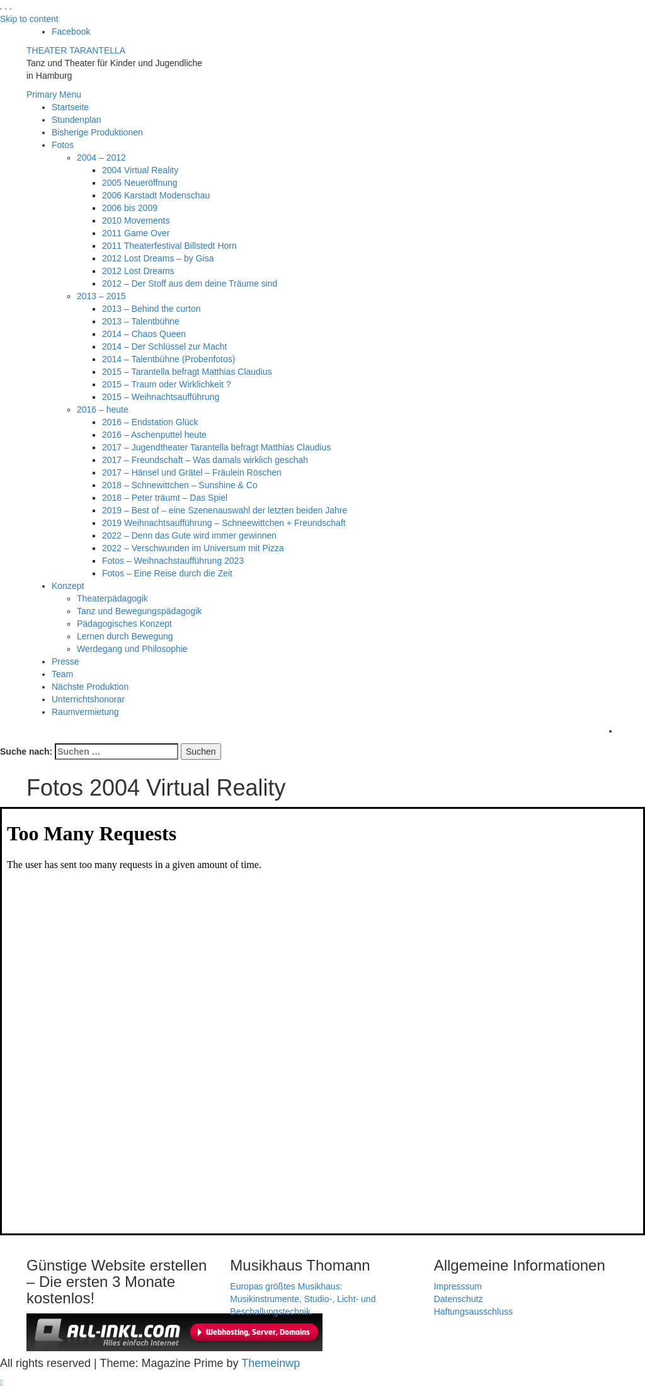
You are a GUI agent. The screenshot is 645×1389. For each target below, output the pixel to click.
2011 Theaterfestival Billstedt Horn (169, 246)
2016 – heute (102, 409)
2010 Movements (135, 220)
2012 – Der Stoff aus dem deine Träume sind (189, 283)
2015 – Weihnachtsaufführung (160, 397)
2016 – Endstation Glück (150, 422)
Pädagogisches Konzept (124, 624)
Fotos (63, 145)
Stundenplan (76, 120)
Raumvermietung (85, 712)
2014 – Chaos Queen (144, 334)
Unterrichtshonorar (88, 699)
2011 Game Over (135, 233)
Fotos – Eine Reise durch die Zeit (167, 573)
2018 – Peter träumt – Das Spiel (164, 498)
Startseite (70, 107)
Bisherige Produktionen (97, 132)
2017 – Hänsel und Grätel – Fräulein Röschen (192, 472)
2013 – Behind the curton (151, 309)
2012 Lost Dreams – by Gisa (158, 258)
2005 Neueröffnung (140, 183)
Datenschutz (458, 1299)
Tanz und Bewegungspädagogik (139, 611)
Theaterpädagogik (112, 598)
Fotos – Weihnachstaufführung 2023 (173, 561)
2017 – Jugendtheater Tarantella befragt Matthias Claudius (216, 447)
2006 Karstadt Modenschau (156, 195)
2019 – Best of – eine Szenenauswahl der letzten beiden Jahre (224, 510)
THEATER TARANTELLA (75, 50)
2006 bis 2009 (129, 208)
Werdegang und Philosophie (132, 649)
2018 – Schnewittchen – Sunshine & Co (180, 485)
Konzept (68, 586)
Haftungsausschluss (473, 1311)
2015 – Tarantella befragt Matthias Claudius (187, 372)
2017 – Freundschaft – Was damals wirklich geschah (205, 460)
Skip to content (29, 19)
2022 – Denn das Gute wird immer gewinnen (189, 535)
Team (62, 674)
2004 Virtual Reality (140, 170)
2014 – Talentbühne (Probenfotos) (168, 359)
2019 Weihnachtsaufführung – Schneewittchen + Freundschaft (224, 523)
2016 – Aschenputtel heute (154, 435)
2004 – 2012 (101, 157)
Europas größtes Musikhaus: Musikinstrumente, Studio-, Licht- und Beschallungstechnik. (302, 1299)
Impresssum (458, 1286)
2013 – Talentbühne (141, 321)
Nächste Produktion (90, 687)
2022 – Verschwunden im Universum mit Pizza (193, 548)
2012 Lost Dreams (138, 271)
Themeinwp (270, 1363)
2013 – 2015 (101, 296)
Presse (65, 661)
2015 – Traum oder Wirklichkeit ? (166, 384)
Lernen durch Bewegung (125, 636)
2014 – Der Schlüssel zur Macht (164, 346)
